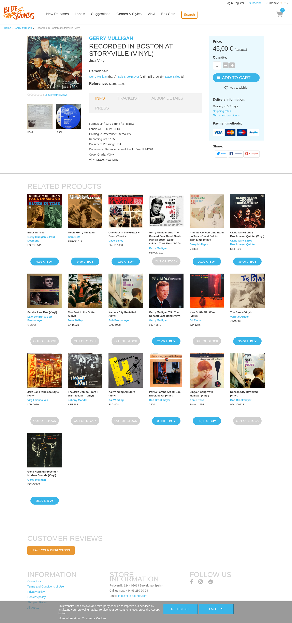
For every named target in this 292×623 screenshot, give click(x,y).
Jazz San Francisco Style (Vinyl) (43, 393)
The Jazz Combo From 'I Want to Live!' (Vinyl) (83, 393)
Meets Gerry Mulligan (81, 232)
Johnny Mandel (77, 400)
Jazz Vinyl (97, 61)
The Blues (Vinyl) (240, 312)
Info (100, 98)
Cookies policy (36, 597)
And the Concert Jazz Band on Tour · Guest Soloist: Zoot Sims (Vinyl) (207, 236)
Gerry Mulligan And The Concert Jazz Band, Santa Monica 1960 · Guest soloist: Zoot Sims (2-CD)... (166, 238)
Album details (167, 98)
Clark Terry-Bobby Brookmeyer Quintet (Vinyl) (247, 234)
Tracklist (128, 98)
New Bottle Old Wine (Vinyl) (202, 314)
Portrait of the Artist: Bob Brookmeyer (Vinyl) (165, 393)
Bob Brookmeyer (128, 76)
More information (69, 618)
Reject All (180, 609)
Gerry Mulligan (23, 27)
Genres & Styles (137, 15)
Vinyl (160, 15)
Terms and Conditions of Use (45, 586)
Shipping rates (222, 111)
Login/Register (235, 3)
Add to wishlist (238, 87)
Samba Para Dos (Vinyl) (42, 312)
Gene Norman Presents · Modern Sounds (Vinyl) (42, 473)
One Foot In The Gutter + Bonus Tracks (124, 234)
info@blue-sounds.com (132, 595)
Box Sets (177, 15)
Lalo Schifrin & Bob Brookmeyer (39, 318)
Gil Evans (196, 320)
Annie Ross (197, 400)
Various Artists (239, 316)
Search (197, 14)
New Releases (67, 15)
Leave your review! (56, 94)
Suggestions (109, 15)
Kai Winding (116, 400)
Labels (89, 15)
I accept (216, 609)
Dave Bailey (172, 76)
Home (7, 27)
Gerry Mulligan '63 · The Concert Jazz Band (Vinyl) (165, 314)
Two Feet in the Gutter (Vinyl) (82, 314)
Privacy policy (36, 591)
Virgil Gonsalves (37, 400)
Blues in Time (35, 232)
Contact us (34, 581)
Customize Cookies (94, 618)
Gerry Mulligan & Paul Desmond (41, 238)
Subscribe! (255, 3)
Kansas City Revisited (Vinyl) (122, 314)
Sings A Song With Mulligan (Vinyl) (201, 393)
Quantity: (220, 57)
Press (102, 108)
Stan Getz (74, 236)
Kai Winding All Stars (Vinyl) (121, 393)
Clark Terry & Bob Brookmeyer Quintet (243, 242)
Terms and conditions (226, 115)
